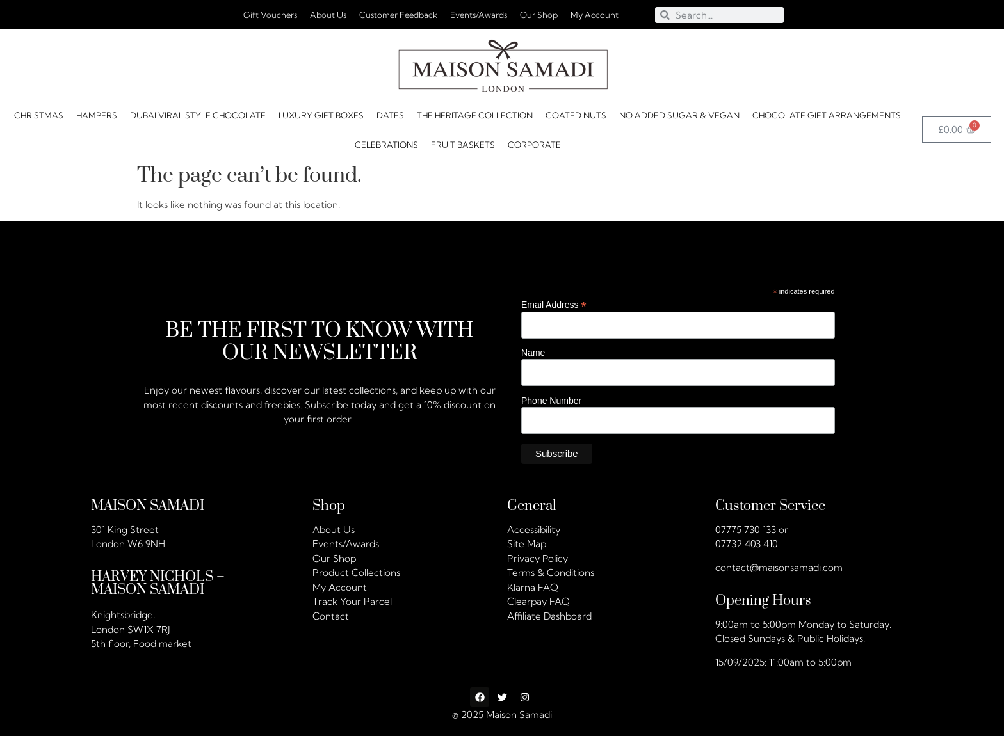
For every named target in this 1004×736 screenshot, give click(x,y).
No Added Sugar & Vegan (679, 115)
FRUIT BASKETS (463, 145)
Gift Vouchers (270, 15)
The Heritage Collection (475, 115)
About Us (328, 15)
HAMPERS (96, 115)
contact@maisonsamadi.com (779, 567)
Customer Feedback (398, 15)
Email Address (554, 304)
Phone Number (551, 400)
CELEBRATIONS (386, 145)
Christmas (38, 115)
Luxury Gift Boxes (321, 115)
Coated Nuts (576, 115)
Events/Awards (478, 15)
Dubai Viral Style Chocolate (198, 115)
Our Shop (539, 15)
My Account (595, 15)
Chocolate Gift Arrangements (826, 115)
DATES (390, 115)
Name (533, 352)
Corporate (534, 145)
